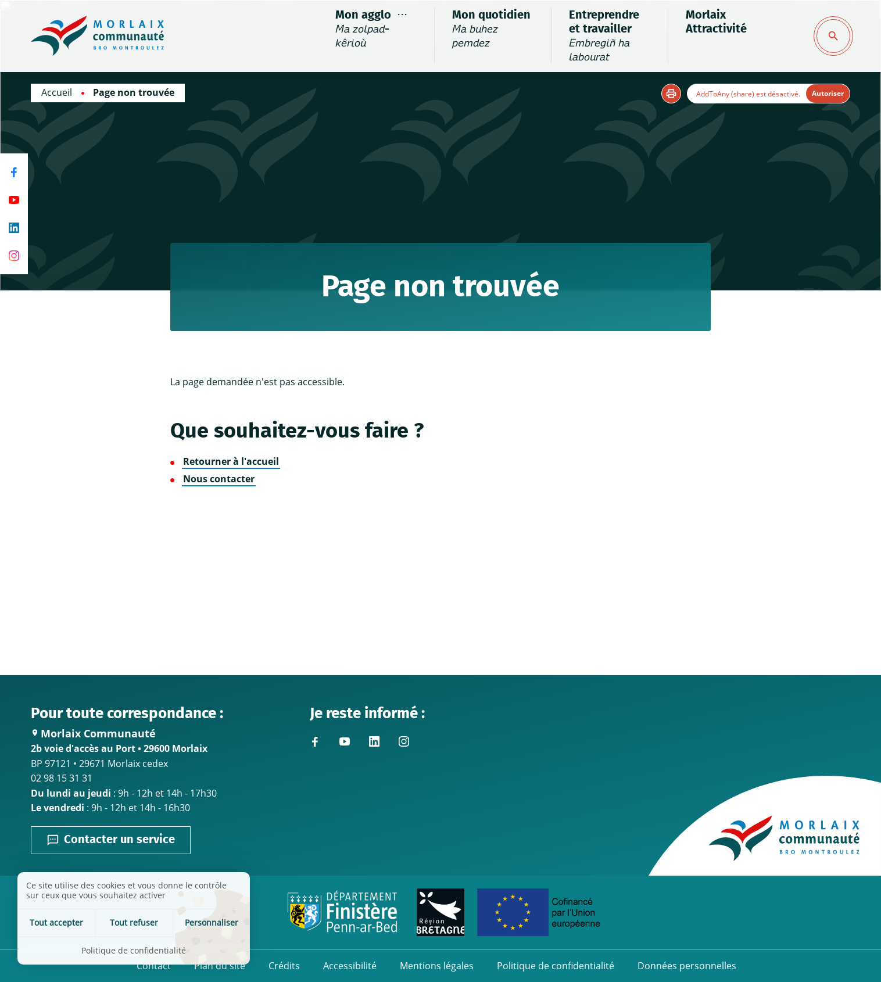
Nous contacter (219, 478)
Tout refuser (134, 922)
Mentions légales (437, 965)
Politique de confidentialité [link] (133, 950)
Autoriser (828, 93)
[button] (671, 93)
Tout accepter (56, 922)
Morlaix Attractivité (716, 22)
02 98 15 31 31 (61, 778)
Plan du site (219, 965)
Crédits (284, 965)
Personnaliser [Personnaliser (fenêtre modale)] (211, 922)
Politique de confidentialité (555, 965)
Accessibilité (350, 965)
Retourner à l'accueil (231, 461)
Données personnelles (687, 965)
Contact (154, 965)
